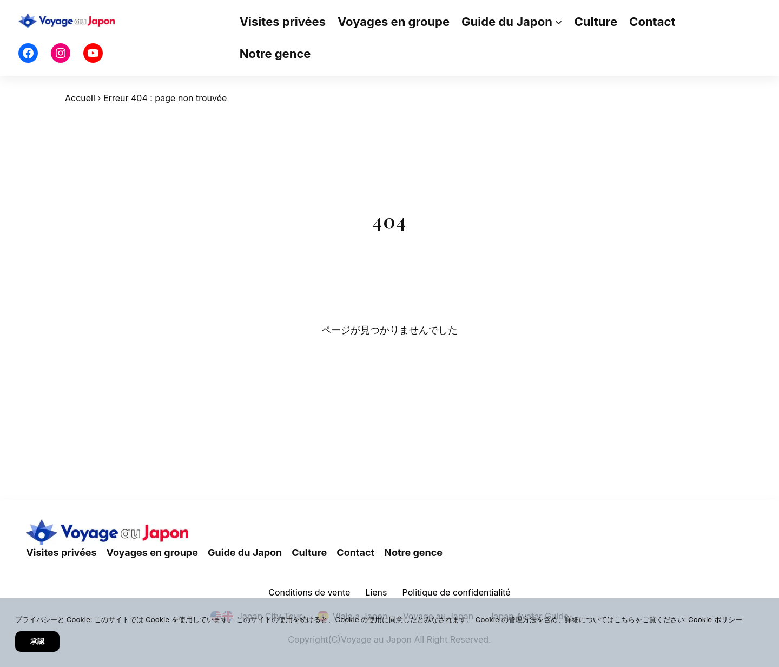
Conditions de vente (309, 592)
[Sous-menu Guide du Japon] (558, 21)
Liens (376, 592)
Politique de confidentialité (456, 592)
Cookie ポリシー (715, 619)
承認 (37, 641)
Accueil (80, 98)
